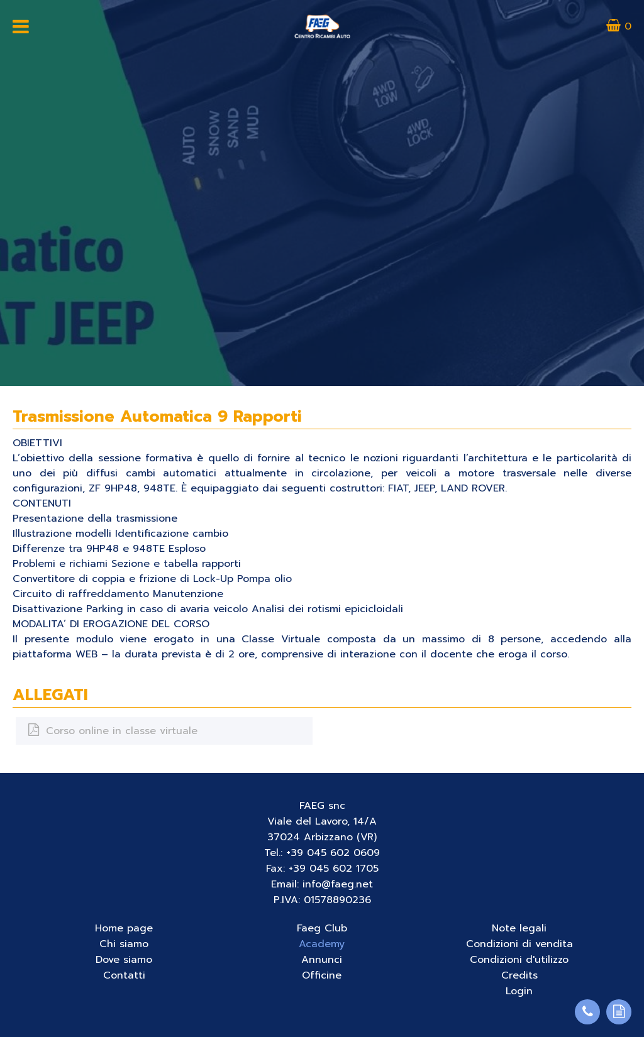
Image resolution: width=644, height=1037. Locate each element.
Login (519, 991)
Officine (321, 975)
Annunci (321, 959)
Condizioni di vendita (519, 944)
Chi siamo (123, 944)
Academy (322, 944)
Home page (124, 928)
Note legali (519, 928)
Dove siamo (124, 959)
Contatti (124, 975)
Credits (519, 975)
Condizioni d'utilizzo (519, 959)
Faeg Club (322, 928)
